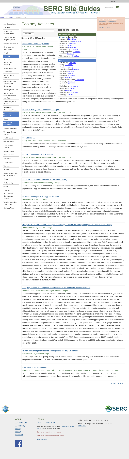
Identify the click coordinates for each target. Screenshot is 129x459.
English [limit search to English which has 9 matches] (65, 78)
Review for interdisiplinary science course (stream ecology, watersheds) (50, 351)
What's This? (82, 425)
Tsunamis (7, 166)
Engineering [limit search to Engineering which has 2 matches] (67, 75)
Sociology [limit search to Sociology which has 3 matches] (66, 94)
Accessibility (20, 426)
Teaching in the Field (11, 90)
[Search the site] (38, 31)
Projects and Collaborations (107, 21)
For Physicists (8, 138)
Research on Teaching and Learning (8, 62)
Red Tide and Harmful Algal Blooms (8, 196)
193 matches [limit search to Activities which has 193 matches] (63, 37)
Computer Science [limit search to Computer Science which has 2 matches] (69, 69)
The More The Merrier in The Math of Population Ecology (44, 180)
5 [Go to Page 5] (116, 383)
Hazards (6, 170)
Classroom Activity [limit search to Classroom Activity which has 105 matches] (70, 41)
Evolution (7, 190)
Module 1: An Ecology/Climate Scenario (37, 154)
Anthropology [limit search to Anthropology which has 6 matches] (67, 63)
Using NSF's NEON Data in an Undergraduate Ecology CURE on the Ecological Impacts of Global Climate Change (67, 225)
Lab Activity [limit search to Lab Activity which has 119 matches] (67, 43)
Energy (6, 179)
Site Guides (9, 17)
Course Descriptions (11, 43)
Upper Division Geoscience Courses (11, 109)
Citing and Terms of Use (46, 422)
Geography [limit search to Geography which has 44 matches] (67, 82)
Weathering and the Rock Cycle (10, 203)
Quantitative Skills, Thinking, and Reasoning (10, 84)
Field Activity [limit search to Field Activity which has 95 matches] (67, 47)
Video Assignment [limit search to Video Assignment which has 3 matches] (69, 56)
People (6, 53)
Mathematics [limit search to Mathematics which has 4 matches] (67, 88)
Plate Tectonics (9, 155)
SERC (2, 17)
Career (6, 119)
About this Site (21, 423)
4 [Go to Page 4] (115, 383)
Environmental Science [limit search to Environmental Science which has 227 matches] (71, 80)
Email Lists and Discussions (9, 48)
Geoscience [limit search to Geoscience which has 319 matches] (67, 84)
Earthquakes (8, 162)
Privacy (18, 432)
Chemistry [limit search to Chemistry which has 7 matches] (66, 67)
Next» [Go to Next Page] (120, 383)
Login (113, 1)
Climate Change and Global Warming (11, 174)
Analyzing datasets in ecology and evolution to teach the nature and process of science (56, 288)
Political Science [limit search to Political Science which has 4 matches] (68, 92)
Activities (7, 28)
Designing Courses (10, 68)
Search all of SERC (105, 27)
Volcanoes (7, 158)
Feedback (19, 435)
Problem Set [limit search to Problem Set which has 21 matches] (67, 39)
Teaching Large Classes (9, 77)
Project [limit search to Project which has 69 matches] (65, 45)
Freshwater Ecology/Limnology (34, 367)
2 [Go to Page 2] (111, 383)
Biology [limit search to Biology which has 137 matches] (66, 65)
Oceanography (9, 151)
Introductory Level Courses (10, 103)
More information (42, 439)
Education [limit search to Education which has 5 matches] (66, 73)
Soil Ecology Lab (29, 138)
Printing (18, 429)
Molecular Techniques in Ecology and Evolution (40, 197)
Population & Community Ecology (35, 44)
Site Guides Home (10, 24)
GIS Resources (9, 141)
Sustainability (8, 183)
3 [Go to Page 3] (113, 383)
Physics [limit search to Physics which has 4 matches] (65, 90)
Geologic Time (9, 208)
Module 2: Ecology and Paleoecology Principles (41, 110)
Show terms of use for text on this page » (49, 432)
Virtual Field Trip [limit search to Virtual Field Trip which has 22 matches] (68, 50)
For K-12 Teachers (10, 128)
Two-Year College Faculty (10, 133)
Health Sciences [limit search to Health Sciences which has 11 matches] (68, 86)
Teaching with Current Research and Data (10, 95)
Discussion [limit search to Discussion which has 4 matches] (66, 54)
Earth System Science (8, 146)
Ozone (6, 186)
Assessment (8, 72)
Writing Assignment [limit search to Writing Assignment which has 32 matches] (69, 52)
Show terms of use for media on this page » (50, 435)
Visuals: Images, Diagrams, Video (9, 39)
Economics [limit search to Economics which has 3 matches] (66, 71)
